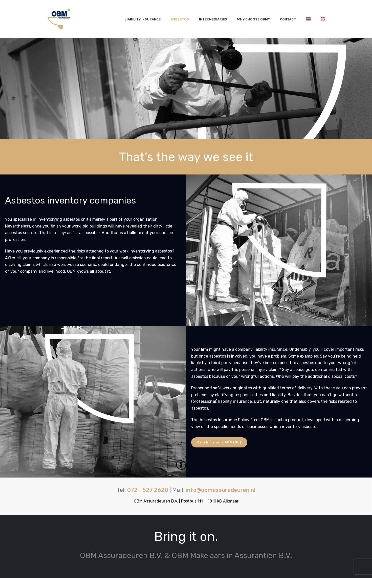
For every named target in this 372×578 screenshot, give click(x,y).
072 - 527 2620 (147, 490)
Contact (288, 19)
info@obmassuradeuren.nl (220, 490)
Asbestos (180, 19)
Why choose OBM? (253, 19)
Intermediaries (213, 19)
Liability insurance (143, 19)
